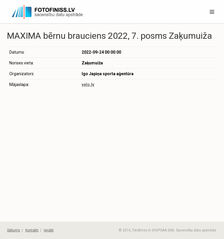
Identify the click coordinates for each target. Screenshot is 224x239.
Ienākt (49, 230)
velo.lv (88, 84)
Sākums (13, 230)
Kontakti (31, 230)
